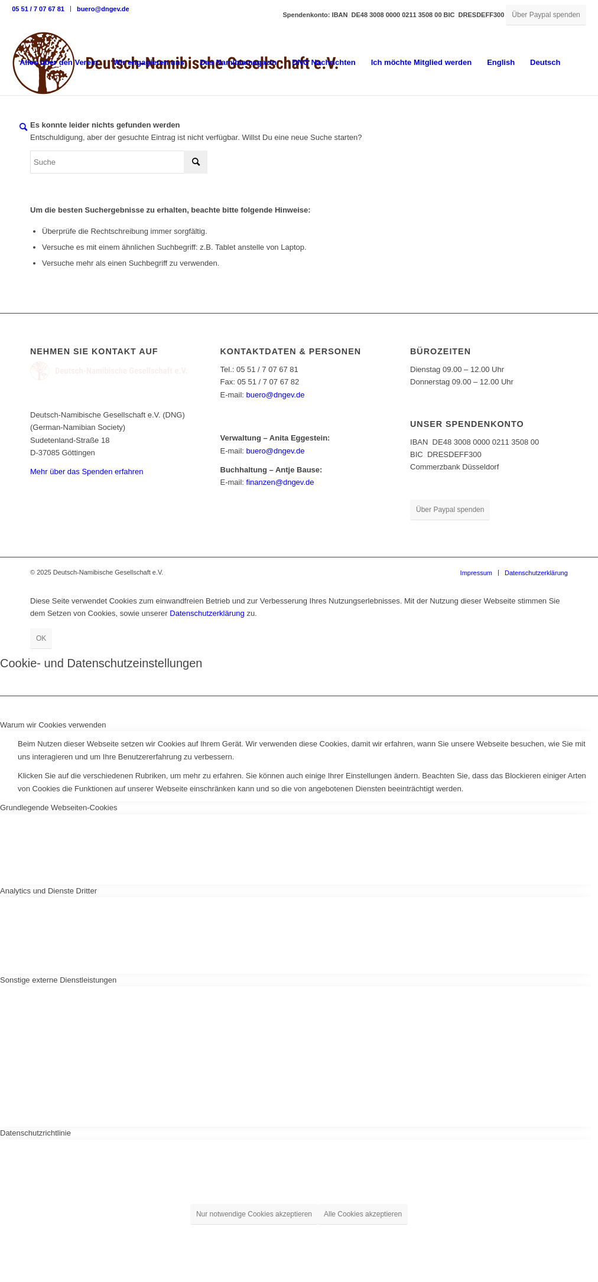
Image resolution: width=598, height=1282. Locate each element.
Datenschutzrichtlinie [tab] (35, 1132)
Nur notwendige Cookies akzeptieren (254, 1214)
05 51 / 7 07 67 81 (38, 8)
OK (41, 638)
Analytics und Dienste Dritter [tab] (48, 890)
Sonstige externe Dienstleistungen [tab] (58, 980)
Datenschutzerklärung (207, 613)
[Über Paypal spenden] (546, 15)
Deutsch (545, 62)
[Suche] (23, 127)
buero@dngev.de (103, 8)
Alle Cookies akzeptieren (363, 1214)
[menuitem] (41, 9)
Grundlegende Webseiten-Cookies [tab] (59, 807)
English (501, 62)
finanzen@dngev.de (280, 482)
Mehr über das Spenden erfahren (87, 471)
